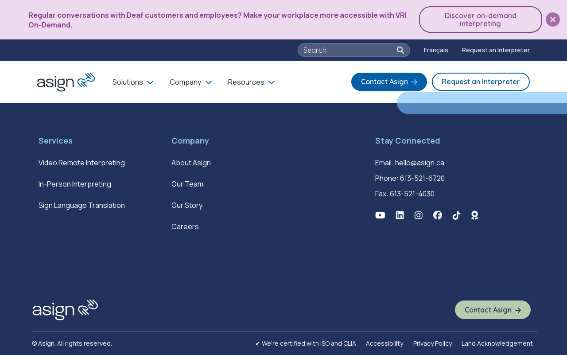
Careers (185, 226)
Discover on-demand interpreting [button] (481, 19)
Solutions (128, 82)
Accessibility (384, 343)
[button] (400, 50)
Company (185, 82)
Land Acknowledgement (497, 343)
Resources (246, 82)
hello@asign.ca (419, 163)
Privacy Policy (432, 343)
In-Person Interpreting (75, 184)
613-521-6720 (422, 178)
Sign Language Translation (82, 205)
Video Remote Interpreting (82, 163)
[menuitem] (436, 50)
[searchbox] (349, 50)
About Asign (191, 163)
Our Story (186, 205)
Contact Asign (384, 81)
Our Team (187, 184)
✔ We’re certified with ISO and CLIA (305, 343)
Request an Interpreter (496, 50)
